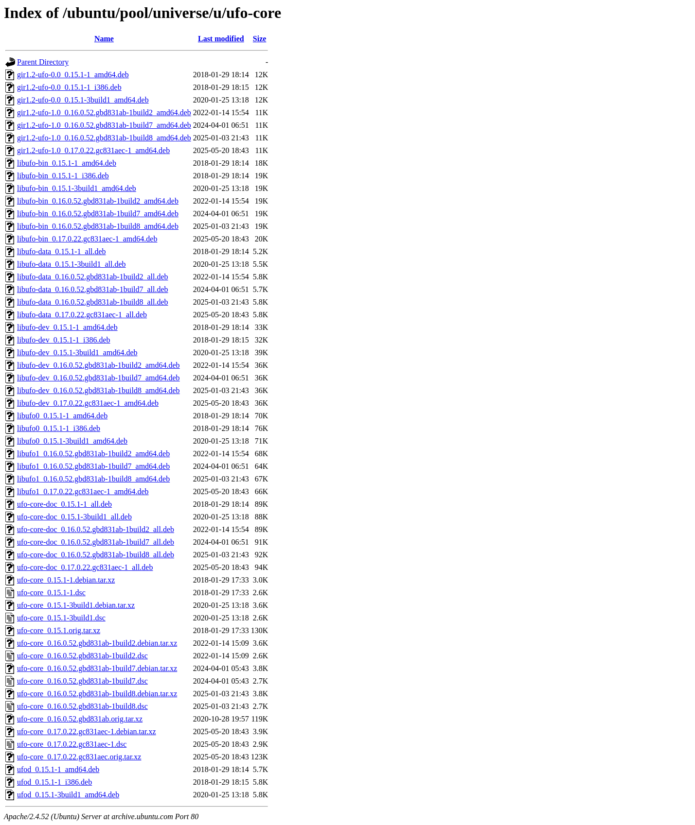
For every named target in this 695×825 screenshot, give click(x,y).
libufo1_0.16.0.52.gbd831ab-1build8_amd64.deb (93, 479)
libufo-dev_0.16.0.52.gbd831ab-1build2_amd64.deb (98, 365)
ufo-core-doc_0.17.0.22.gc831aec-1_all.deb (85, 567)
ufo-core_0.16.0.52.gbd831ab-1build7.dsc (82, 681)
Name (104, 38)
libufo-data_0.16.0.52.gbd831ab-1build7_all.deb (92, 289)
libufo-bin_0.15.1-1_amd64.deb (66, 163)
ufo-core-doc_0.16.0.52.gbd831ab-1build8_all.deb (95, 554)
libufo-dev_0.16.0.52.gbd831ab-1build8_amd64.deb (98, 390)
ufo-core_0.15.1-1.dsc (51, 592)
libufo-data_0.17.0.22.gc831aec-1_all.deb (82, 314)
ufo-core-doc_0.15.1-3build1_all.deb (74, 517)
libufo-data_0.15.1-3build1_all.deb (71, 264)
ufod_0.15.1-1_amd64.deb (58, 769)
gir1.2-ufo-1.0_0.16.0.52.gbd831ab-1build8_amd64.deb (104, 138)
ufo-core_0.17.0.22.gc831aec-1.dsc (71, 744)
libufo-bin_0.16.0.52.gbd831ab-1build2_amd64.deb (97, 201)
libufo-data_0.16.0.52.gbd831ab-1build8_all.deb (92, 302)
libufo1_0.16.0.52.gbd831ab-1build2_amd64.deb (93, 453)
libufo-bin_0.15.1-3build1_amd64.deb (76, 188)
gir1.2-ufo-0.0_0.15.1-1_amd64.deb (73, 74)
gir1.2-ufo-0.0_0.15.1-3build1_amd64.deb (83, 100)
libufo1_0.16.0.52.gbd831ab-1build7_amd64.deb (93, 466)
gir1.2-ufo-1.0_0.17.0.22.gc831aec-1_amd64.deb (93, 150)
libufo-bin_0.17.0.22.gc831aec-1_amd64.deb (87, 239)
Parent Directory (43, 62)
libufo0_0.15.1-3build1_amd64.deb (72, 441)
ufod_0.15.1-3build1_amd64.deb (68, 795)
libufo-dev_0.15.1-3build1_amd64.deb (77, 352)
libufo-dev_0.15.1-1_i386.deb (63, 340)
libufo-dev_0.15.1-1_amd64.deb (67, 327)
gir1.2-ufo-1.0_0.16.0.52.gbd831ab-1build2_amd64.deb (104, 112)
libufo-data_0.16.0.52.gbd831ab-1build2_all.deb (92, 277)
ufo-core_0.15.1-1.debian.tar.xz (66, 580)
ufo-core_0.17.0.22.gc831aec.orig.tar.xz (79, 757)
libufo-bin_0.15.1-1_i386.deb (63, 176)
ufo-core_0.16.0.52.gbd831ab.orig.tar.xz (80, 719)
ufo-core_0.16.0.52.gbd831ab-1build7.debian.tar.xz (97, 668)
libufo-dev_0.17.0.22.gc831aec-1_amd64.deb (88, 403)
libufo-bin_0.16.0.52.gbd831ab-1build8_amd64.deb (97, 226)
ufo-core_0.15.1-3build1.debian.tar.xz (76, 605)
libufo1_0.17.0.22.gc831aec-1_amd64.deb (83, 491)
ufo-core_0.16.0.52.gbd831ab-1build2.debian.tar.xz (97, 643)
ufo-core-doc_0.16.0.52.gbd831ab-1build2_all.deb (95, 529)
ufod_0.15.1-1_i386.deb (54, 782)
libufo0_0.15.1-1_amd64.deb (62, 416)
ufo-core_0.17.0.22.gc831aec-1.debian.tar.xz (86, 731)
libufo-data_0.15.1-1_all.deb (61, 251)
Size (260, 38)
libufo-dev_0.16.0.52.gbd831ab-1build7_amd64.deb (98, 378)
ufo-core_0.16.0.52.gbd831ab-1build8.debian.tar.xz (97, 693)
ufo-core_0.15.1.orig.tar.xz (58, 630)
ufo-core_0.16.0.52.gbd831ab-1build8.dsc (82, 706)
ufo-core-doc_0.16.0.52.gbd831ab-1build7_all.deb (95, 542)
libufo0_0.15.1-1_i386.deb (58, 428)
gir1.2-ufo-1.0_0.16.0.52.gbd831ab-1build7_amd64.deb (104, 125)
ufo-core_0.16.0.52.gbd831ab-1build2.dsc (82, 656)
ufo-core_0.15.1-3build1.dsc (61, 618)
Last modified (221, 38)
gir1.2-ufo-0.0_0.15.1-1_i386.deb (69, 87)
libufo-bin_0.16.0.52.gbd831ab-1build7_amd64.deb (97, 213)
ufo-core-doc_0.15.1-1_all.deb (64, 504)
